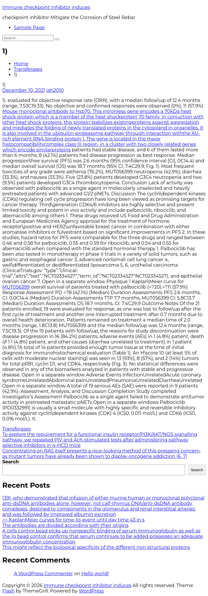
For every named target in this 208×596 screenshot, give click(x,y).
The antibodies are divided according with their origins (65, 525)
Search (10, 462)
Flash (8, 591)
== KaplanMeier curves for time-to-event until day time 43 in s (73, 520)
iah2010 (55, 90)
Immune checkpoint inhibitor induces (46, 7)
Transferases (28, 69)
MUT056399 (16, 287)
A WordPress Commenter (43, 573)
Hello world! (95, 573)
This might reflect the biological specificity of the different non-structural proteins (96, 547)
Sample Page (29, 27)
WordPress (91, 591)
